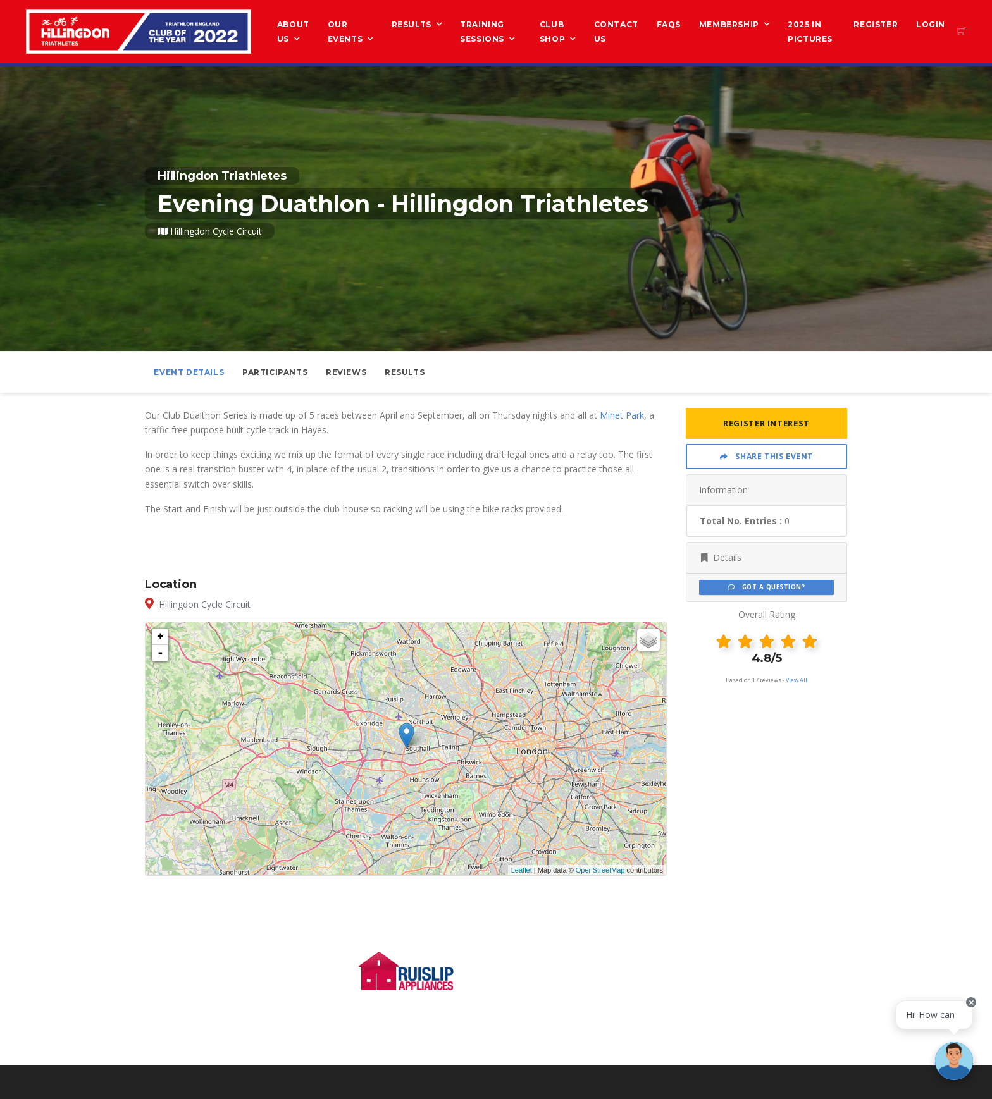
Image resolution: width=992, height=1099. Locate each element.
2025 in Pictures (810, 32)
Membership (729, 24)
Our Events (345, 32)
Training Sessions (482, 32)
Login (930, 24)
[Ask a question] (954, 1061)
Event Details (189, 372)
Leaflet (521, 870)
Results (411, 24)
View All (796, 680)
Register (875, 24)
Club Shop (552, 32)
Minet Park (622, 415)
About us (293, 32)
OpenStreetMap (600, 870)
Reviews (346, 372)
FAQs (669, 24)
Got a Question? (766, 587)
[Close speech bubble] (971, 1002)
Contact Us (616, 32)
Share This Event (766, 456)
